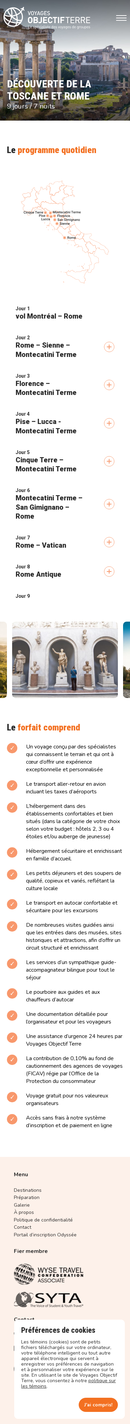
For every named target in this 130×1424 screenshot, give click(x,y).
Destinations (28, 1190)
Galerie (22, 1205)
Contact (22, 1227)
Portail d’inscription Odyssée (45, 1235)
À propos (24, 1212)
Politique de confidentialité (43, 1220)
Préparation (27, 1197)
